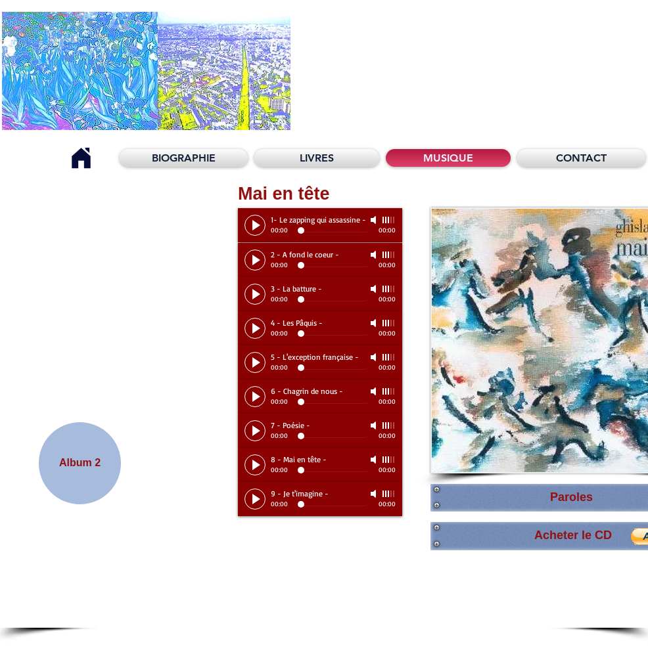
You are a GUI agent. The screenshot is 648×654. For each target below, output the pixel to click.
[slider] (389, 220)
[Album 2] (80, 463)
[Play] (255, 225)
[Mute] (374, 220)
